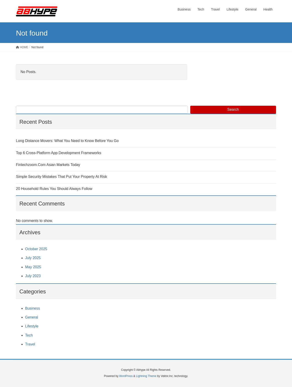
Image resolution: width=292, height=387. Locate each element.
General (31, 317)
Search (233, 109)
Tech (29, 335)
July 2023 (33, 276)
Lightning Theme (146, 376)
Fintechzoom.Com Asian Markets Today (48, 165)
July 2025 (33, 258)
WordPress (126, 376)
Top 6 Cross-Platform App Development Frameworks (58, 153)
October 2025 (36, 249)
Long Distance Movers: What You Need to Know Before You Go (67, 141)
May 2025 (33, 267)
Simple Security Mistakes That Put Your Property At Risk (61, 177)
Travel (30, 344)
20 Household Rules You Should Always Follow (54, 189)
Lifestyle (32, 326)
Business (32, 308)
